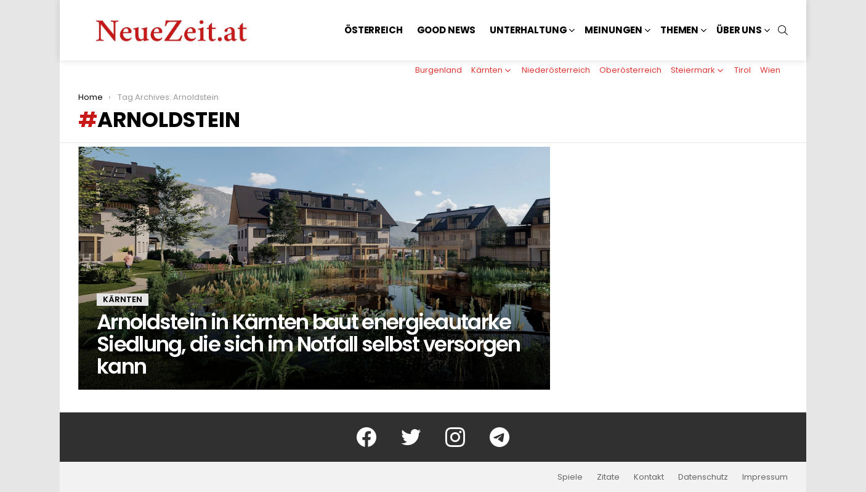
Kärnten (487, 70)
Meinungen (613, 29)
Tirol (742, 70)
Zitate (608, 477)
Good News (446, 29)
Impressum (765, 477)
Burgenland (438, 70)
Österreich (373, 29)
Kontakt (649, 477)
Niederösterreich (556, 70)
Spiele (570, 477)
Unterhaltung (528, 29)
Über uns (739, 29)
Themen (679, 29)
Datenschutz (703, 477)
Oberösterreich (630, 70)
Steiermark (693, 70)
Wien (770, 70)
